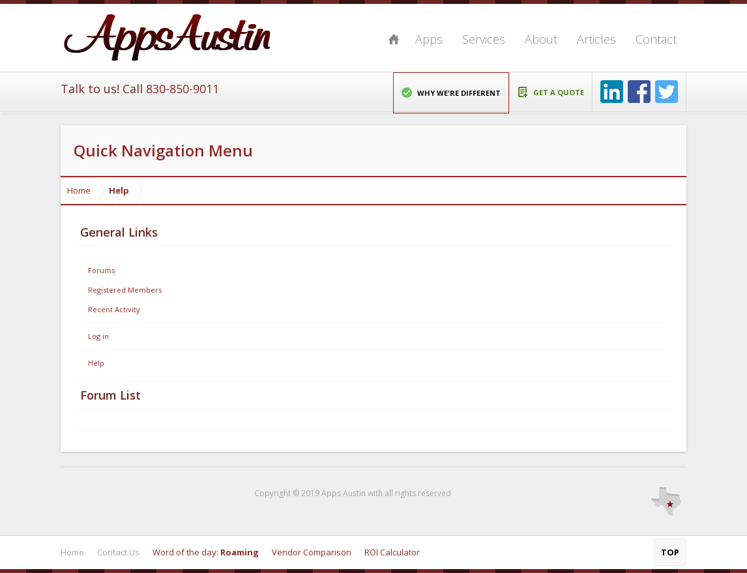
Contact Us (118, 552)
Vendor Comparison (311, 552)
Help (96, 363)
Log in (98, 336)
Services (483, 39)
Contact (656, 39)
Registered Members (125, 290)
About (541, 39)
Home (393, 39)
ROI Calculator (392, 552)
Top (670, 552)
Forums (101, 270)
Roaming (239, 552)
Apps (429, 39)
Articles (596, 39)
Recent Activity (114, 309)
